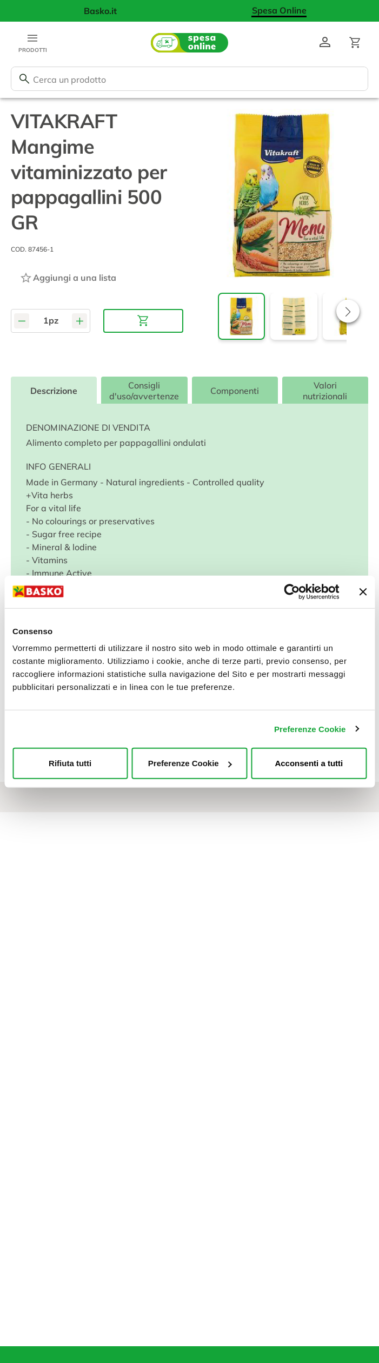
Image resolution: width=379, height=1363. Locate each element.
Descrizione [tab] (53, 390)
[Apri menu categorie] (32, 43)
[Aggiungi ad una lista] (68, 277)
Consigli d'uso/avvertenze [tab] (144, 390)
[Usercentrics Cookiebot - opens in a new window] (291, 591)
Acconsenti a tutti (309, 763)
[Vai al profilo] (325, 42)
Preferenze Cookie (310, 728)
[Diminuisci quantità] (21, 320)
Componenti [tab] (234, 390)
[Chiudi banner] (363, 591)
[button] (348, 311)
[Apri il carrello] (355, 43)
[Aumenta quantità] (79, 320)
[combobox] (189, 78)
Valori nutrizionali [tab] (325, 390)
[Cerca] (24, 79)
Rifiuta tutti (70, 763)
